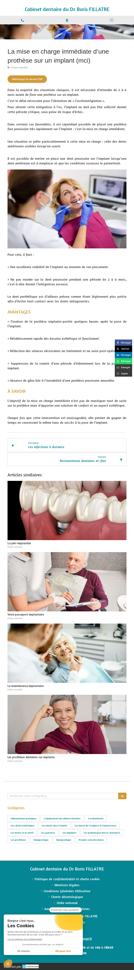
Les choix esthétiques (22, 825)
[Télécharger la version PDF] (27, 79)
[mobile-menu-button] (111, 20)
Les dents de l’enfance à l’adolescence (95, 825)
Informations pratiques (23, 818)
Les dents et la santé (22, 832)
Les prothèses (18, 839)
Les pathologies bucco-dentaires (102, 832)
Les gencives (48, 832)
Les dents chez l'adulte (54, 825)
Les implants (69, 832)
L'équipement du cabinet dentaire (62, 818)
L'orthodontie (96, 818)
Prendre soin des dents (91, 839)
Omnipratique (41, 839)
